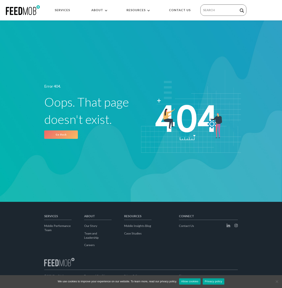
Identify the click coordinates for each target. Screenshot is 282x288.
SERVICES (62, 10)
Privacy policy (213, 281)
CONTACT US (180, 10)
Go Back (61, 134)
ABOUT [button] (99, 10)
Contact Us (186, 226)
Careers (89, 245)
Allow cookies (189, 281)
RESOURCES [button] (138, 10)
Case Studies (133, 233)
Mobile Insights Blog (137, 226)
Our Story (90, 226)
